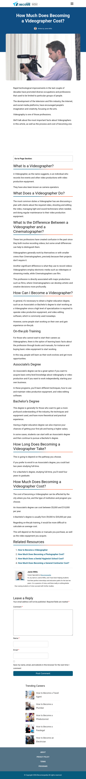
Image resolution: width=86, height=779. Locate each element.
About (43, 752)
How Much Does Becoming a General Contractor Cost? (43, 563)
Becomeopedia (46, 575)
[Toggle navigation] (72, 3)
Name (16, 638)
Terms (43, 762)
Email (16, 650)
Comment (18, 607)
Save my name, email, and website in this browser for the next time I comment (41, 666)
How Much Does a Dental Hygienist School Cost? (41, 558)
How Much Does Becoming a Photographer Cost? (41, 554)
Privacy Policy (43, 757)
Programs (43, 766)
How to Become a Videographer (33, 550)
